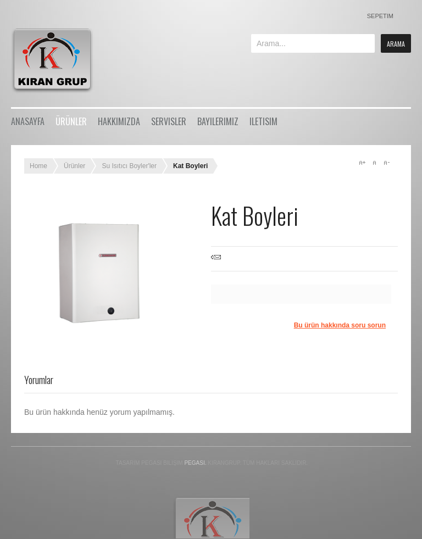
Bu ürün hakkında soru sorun (340, 325)
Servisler (168, 121)
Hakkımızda (119, 121)
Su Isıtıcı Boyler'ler (129, 166)
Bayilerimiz (217, 121)
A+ (362, 162)
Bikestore (59, 60)
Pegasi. (195, 463)
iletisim (263, 121)
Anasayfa (28, 121)
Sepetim (380, 16)
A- (386, 162)
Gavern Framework (211, 517)
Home (38, 166)
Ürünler (71, 121)
